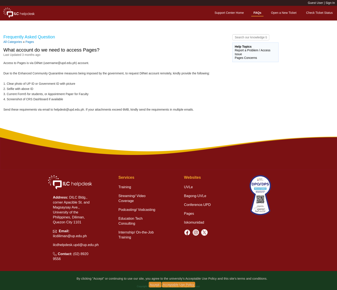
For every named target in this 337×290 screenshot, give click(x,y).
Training (124, 187)
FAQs (257, 12)
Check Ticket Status (319, 12)
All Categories (12, 42)
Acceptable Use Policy (178, 284)
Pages (29, 42)
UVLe (188, 187)
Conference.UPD (197, 205)
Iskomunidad (194, 222)
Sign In (330, 3)
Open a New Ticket (283, 12)
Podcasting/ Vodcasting (136, 210)
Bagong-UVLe (195, 196)
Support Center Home (229, 12)
